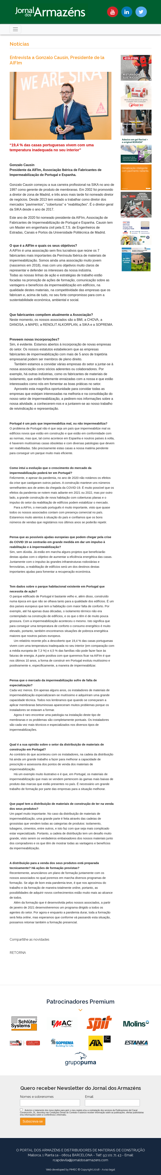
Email (89, 1097)
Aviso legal (108, 1169)
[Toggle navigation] (15, 29)
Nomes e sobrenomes (37, 1097)
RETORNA (18, 953)
